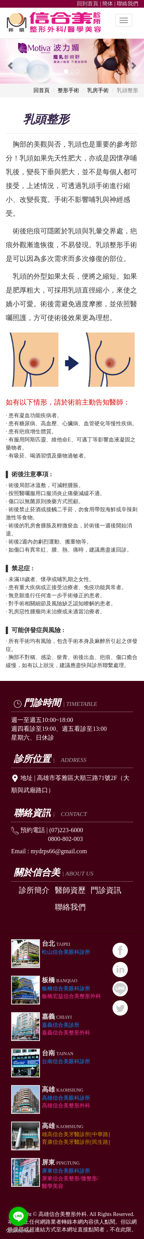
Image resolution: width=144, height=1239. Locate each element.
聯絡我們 (127, 4)
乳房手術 (98, 90)
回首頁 (41, 90)
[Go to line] (18, 1216)
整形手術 (68, 90)
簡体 (107, 4)
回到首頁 (87, 4)
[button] (11, 61)
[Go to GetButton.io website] (18, 1231)
